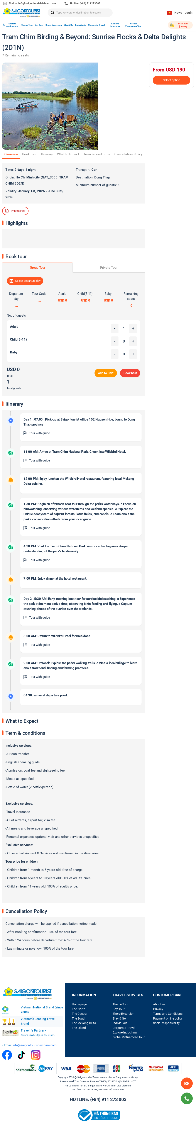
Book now (130, 373)
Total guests (14, 388)
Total (10, 375)
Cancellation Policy (128, 154)
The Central (79, 1013)
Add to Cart (105, 373)
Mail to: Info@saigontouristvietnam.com (29, 3)
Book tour (29, 154)
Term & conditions (96, 154)
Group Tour (37, 268)
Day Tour (39, 25)
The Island (79, 1028)
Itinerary (47, 154)
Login (189, 12)
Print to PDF (15, 210)
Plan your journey (178, 25)
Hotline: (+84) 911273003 (82, 3)
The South (79, 1018)
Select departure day (25, 281)
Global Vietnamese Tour (133, 24)
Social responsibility (166, 1023)
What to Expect (68, 154)
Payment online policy (167, 1018)
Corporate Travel (96, 25)
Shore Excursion (54, 25)
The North (78, 1009)
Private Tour (109, 268)
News (178, 12)
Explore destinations (10, 24)
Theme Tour (27, 25)
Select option (171, 80)
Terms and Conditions (167, 1013)
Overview (11, 154)
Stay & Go (68, 25)
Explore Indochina (115, 24)
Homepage (79, 1004)
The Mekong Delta (84, 1023)
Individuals (80, 25)
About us (159, 1004)
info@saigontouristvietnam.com (34, 1045)
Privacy (158, 1009)
